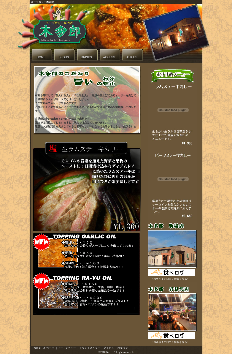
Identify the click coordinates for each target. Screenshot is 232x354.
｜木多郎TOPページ (42, 347)
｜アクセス (107, 347)
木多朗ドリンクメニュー (87, 54)
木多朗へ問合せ (132, 54)
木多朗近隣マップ (110, 54)
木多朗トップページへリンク (42, 54)
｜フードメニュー (65, 347)
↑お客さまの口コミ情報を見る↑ (170, 278)
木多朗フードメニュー (64, 54)
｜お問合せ (121, 347)
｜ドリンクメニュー (88, 347)
